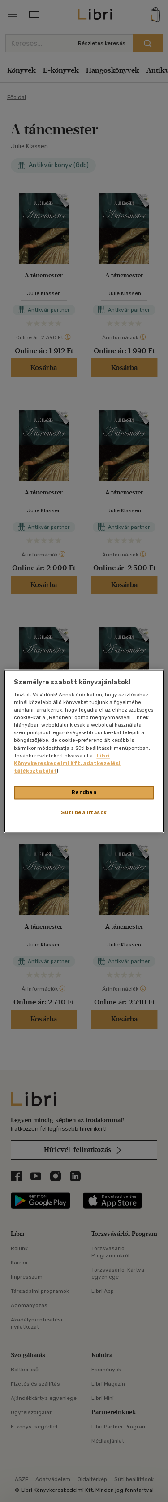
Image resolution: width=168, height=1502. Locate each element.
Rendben (84, 792)
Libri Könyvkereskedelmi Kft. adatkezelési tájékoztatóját (67, 763)
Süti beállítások (84, 812)
